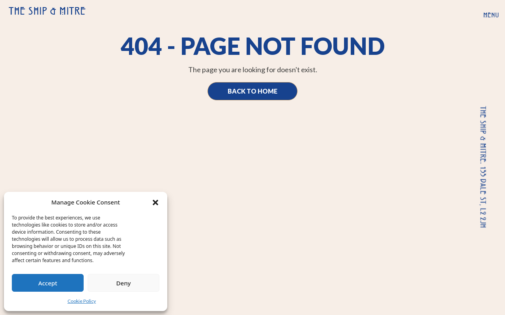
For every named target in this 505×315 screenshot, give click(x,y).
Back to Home (252, 91)
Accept (47, 283)
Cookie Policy (81, 301)
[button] (155, 202)
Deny (123, 283)
